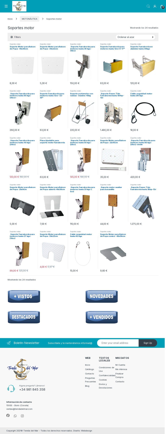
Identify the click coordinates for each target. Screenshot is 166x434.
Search (148, 6)
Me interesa (121, 369)
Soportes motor (15, 44)
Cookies (103, 380)
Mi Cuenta (120, 365)
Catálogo (89, 369)
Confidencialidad (107, 375)
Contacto (89, 373)
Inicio (10, 19)
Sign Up (148, 342)
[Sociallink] (8, 415)
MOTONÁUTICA (29, 19)
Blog (87, 386)
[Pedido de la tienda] (135, 37)
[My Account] (155, 6)
